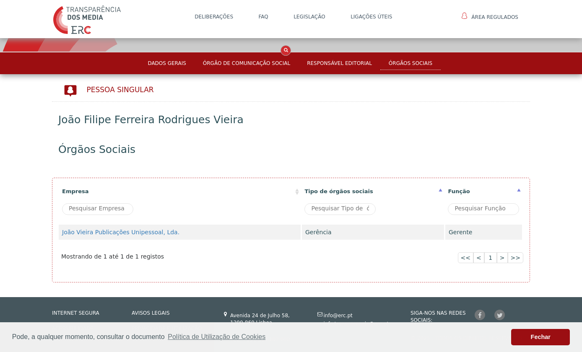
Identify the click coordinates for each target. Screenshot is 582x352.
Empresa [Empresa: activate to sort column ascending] (75, 191)
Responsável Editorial (339, 63)
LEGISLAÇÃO (309, 17)
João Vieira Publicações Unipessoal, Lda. (120, 232)
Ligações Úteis (371, 17)
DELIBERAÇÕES (214, 17)
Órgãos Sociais (410, 63)
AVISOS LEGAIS (151, 313)
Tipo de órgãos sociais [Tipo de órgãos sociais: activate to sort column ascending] (338, 191)
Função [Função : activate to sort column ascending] (459, 191)
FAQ (263, 17)
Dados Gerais (167, 63)
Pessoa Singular (120, 89)
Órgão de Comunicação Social (246, 63)
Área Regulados (490, 16)
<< (465, 257)
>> (515, 257)
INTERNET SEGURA (75, 313)
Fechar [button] (541, 337)
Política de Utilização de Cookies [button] (216, 336)
